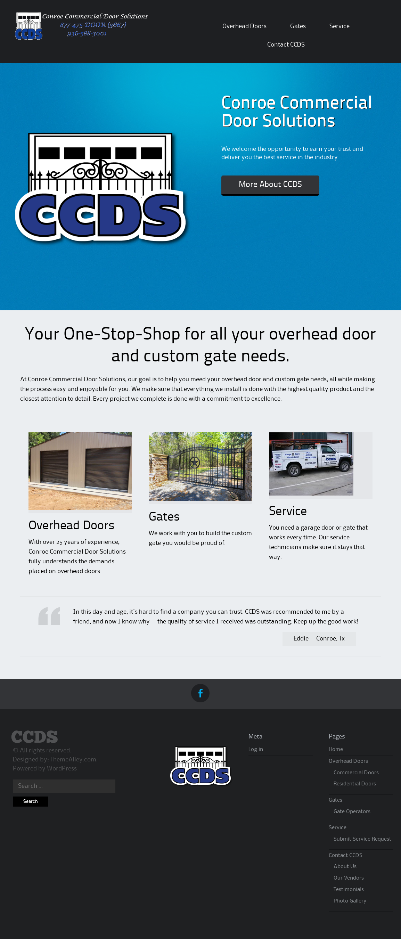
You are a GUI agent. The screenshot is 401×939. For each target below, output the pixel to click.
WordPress (62, 768)
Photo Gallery (350, 901)
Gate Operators (352, 811)
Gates (298, 26)
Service (339, 26)
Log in (255, 749)
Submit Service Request (362, 839)
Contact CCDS (286, 45)
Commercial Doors (356, 772)
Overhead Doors (244, 26)
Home (336, 749)
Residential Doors (355, 784)
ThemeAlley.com (73, 759)
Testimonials (349, 889)
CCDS (34, 738)
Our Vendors (349, 878)
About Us (345, 866)
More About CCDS (270, 185)
